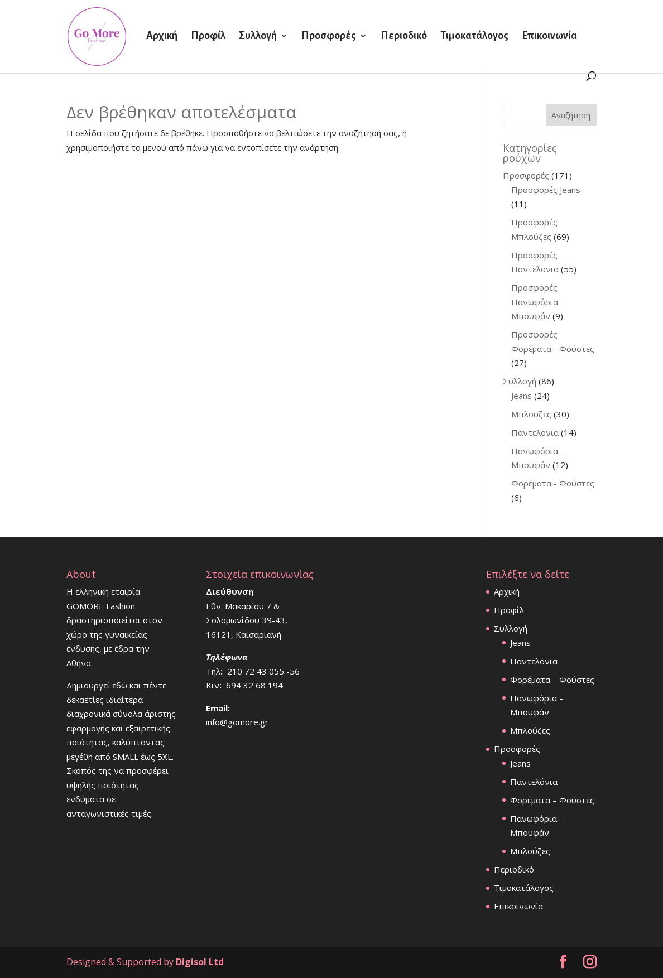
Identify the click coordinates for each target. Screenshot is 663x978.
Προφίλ (208, 36)
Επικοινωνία (549, 36)
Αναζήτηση (570, 115)
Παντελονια (535, 432)
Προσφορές (328, 36)
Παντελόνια (534, 661)
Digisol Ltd (200, 962)
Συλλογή (258, 36)
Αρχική (161, 36)
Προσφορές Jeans (545, 189)
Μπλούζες (531, 414)
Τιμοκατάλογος (474, 36)
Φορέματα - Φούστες (552, 483)
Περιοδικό (404, 36)
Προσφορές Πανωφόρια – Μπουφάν (538, 301)
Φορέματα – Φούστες (552, 679)
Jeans (521, 395)
